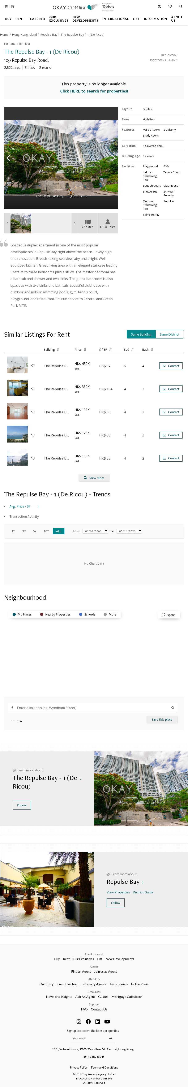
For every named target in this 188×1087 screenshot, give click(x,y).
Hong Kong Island (24, 34)
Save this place (162, 719)
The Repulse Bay (72, 34)
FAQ (84, 1009)
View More (94, 478)
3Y (24, 531)
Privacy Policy (78, 1067)
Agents (94, 966)
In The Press (140, 984)
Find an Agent (81, 971)
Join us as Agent (105, 971)
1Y (13, 531)
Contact (171, 366)
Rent (66, 959)
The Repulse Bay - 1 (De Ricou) (57, 389)
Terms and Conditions (104, 1067)
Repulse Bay (48, 34)
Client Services (94, 954)
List (99, 959)
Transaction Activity (24, 516)
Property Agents (94, 984)
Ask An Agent (85, 996)
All (58, 531)
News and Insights (59, 996)
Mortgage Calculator (126, 996)
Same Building (141, 334)
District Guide (143, 892)
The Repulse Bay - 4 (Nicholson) (57, 412)
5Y (34, 531)
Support (94, 1004)
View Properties (119, 892)
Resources (94, 991)
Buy (57, 959)
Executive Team (68, 984)
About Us (94, 979)
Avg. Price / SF (20, 506)
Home (4, 34)
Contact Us (99, 1009)
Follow (21, 805)
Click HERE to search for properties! (94, 91)
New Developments (120, 959)
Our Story (46, 984)
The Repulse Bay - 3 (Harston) (57, 366)
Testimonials (119, 984)
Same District (169, 334)
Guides (103, 996)
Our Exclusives (83, 959)
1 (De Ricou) (95, 34)
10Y (46, 531)
